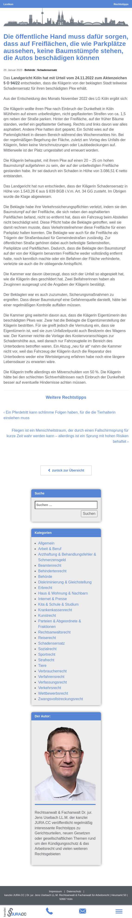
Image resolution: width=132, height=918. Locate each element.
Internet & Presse (52, 599)
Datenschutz (74, 891)
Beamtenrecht (49, 565)
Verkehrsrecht (49, 688)
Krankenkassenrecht (55, 610)
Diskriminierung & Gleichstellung (65, 582)
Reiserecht (47, 638)
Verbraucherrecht (52, 671)
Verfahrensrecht (51, 677)
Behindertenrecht (52, 571)
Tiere (42, 666)
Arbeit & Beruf (49, 549)
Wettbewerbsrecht (53, 693)
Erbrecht (45, 588)
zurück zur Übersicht (66, 470)
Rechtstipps (121, 4)
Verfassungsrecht (52, 682)
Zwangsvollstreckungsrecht (60, 699)
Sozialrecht (47, 649)
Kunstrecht (47, 615)
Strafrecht (46, 660)
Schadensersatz (47, 70)
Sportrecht (46, 654)
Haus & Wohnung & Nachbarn (63, 593)
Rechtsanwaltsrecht (54, 632)
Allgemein (46, 543)
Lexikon (8, 4)
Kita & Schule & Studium (58, 604)
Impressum (55, 891)
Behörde (30, 70)
